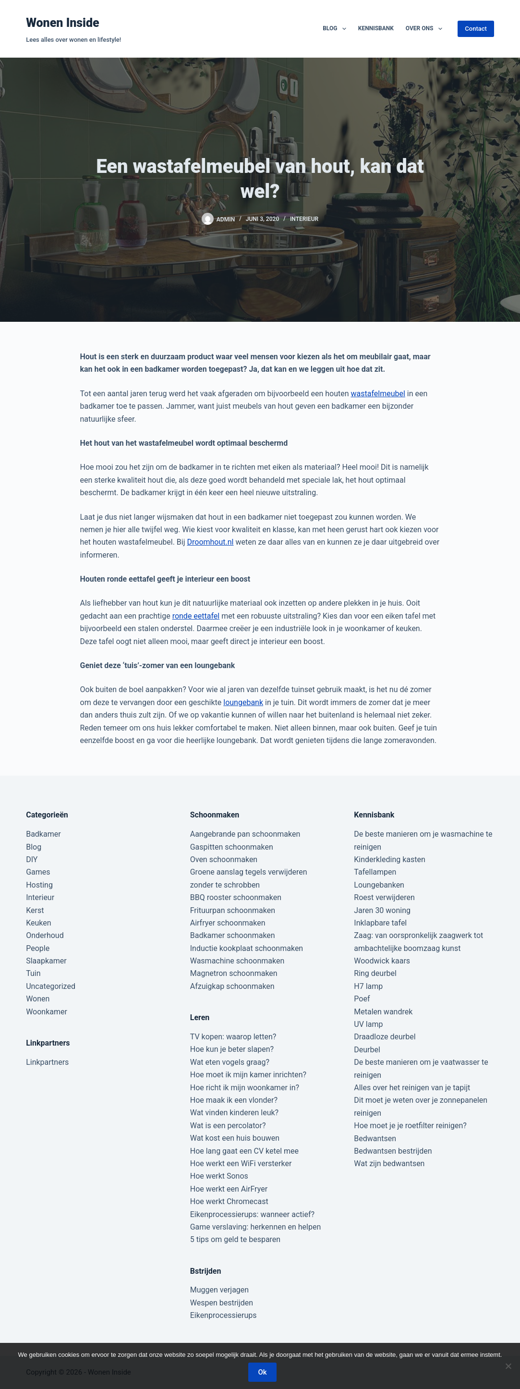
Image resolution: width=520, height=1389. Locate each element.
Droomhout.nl (210, 542)
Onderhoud (45, 935)
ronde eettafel (196, 616)
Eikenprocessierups (223, 1315)
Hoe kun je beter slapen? (232, 1049)
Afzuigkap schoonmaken (232, 986)
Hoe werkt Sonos (219, 1176)
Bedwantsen (375, 1138)
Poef (362, 998)
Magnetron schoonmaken (234, 973)
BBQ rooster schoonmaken (235, 897)
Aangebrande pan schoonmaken (245, 834)
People (37, 948)
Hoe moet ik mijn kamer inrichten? (248, 1074)
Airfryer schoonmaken (228, 922)
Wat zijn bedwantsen (389, 1163)
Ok (262, 1372)
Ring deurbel (375, 973)
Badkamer (43, 834)
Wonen (37, 998)
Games (38, 872)
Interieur (304, 219)
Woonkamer (46, 1011)
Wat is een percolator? (228, 1125)
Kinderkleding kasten (389, 859)
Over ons (426, 29)
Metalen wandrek (383, 1011)
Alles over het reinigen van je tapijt (412, 1087)
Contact (476, 28)
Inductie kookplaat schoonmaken (246, 948)
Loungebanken (379, 884)
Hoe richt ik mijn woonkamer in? (244, 1087)
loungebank (243, 702)
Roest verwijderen (384, 897)
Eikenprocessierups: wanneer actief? (252, 1214)
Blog (336, 29)
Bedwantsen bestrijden (393, 1151)
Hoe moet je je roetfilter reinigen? (410, 1125)
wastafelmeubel (378, 393)
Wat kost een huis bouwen (234, 1138)
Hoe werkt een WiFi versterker (241, 1163)
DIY (31, 859)
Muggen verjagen (219, 1289)
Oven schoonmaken (223, 859)
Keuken (38, 922)
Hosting (39, 884)
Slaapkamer (46, 960)
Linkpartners (47, 1062)
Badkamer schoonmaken (232, 935)
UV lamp (368, 1024)
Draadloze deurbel (384, 1036)
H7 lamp (368, 986)
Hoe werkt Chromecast (229, 1201)
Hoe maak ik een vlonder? (234, 1100)
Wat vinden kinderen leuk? (234, 1112)
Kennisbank (376, 28)
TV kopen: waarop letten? (233, 1036)
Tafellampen (375, 872)
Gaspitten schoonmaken (231, 847)
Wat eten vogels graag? (229, 1062)
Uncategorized (50, 986)
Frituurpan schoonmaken (232, 910)
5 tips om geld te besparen (235, 1239)
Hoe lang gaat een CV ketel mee (244, 1151)
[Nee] (508, 1366)
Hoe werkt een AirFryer (228, 1189)
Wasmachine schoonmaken (237, 960)
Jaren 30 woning (382, 910)
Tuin (33, 973)
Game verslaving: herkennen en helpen (255, 1226)
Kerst (35, 910)
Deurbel (367, 1049)
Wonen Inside (62, 23)
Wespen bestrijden (221, 1302)
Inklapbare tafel (380, 922)
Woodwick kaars (382, 960)
